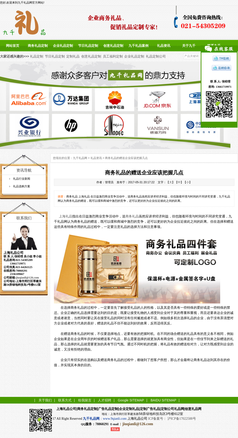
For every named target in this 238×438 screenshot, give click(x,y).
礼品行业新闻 (21, 178)
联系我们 (24, 218)
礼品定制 (36, 56)
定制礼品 (73, 56)
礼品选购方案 (21, 186)
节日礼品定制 (88, 46)
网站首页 (12, 46)
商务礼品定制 (38, 46)
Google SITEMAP (131, 400)
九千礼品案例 (138, 46)
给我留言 (84, 400)
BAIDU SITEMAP (163, 400)
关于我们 (45, 400)
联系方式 (64, 400)
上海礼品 (65, 216)
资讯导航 (24, 170)
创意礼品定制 (113, 46)
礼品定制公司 (156, 56)
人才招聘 (104, 400)
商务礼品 (132, 216)
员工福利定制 (113, 56)
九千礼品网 (80, 158)
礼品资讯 (163, 46)
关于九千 (188, 46)
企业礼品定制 (63, 46)
